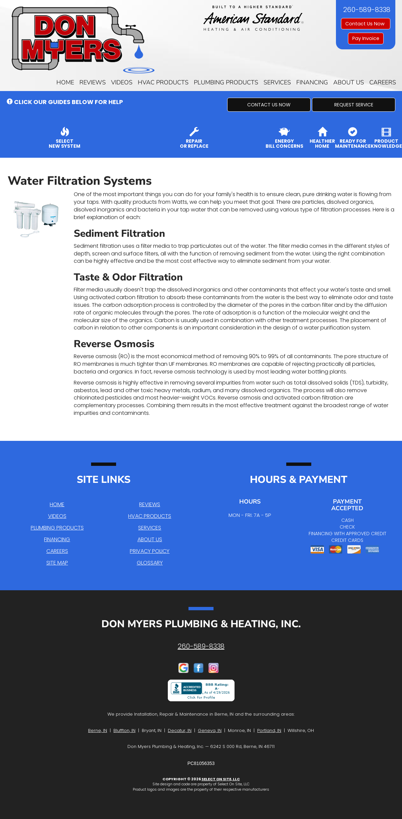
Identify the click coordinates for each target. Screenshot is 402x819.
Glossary (150, 563)
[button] (269, 105)
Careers (382, 82)
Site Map (57, 563)
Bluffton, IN (124, 730)
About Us (348, 82)
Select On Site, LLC (221, 779)
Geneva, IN (210, 730)
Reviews (92, 82)
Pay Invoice (365, 38)
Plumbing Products (226, 82)
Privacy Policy (149, 551)
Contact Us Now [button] (365, 23)
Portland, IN (269, 730)
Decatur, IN (179, 730)
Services (277, 82)
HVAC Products (163, 82)
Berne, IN (97, 730)
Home (65, 82)
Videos (121, 82)
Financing (312, 82)
